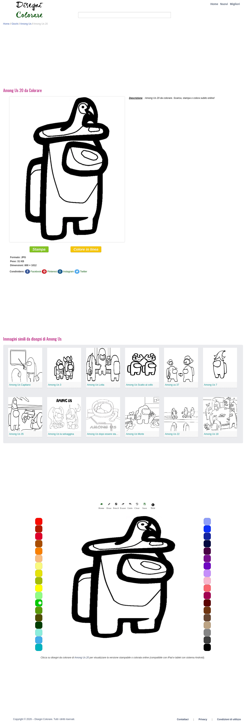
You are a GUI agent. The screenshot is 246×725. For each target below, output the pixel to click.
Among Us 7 (210, 385)
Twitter (83, 271)
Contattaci (183, 719)
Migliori (235, 4)
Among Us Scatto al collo (139, 385)
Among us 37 (172, 385)
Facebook (36, 271)
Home (214, 4)
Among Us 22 (172, 434)
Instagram (68, 271)
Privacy (203, 719)
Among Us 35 (16, 434)
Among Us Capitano (20, 385)
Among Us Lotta (95, 385)
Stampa (39, 250)
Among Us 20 (81, 657)
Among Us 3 (54, 385)
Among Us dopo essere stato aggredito (108, 434)
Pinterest (52, 271)
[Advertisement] (123, 58)
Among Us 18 (211, 434)
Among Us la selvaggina (61, 434)
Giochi (15, 23)
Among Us (25, 23)
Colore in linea (86, 250)
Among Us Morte (135, 434)
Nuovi (224, 4)
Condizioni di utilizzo (229, 719)
